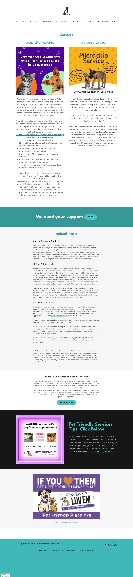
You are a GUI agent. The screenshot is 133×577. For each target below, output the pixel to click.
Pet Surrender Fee (66, 402)
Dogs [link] (24, 22)
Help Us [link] (72, 22)
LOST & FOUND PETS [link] (60, 22)
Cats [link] (31, 22)
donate (90, 217)
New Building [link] (47, 22)
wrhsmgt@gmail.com (46, 181)
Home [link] (18, 22)
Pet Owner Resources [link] (101, 22)
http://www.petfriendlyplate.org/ (66, 522)
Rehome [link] (88, 22)
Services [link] (80, 22)
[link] (66, 12)
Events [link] (37, 22)
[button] (114, 22)
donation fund (76, 291)
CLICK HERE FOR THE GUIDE (101, 451)
